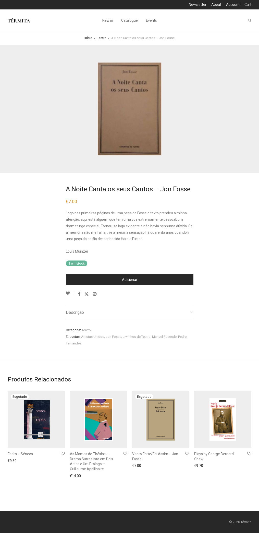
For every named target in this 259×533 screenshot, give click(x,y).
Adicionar (129, 280)
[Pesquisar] (249, 20)
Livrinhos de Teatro (137, 337)
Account (233, 4)
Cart (247, 4)
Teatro (101, 38)
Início (88, 38)
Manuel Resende (164, 337)
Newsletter (197, 4)
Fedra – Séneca (20, 454)
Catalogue (129, 20)
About (216, 4)
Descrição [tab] (75, 312)
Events (151, 20)
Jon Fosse (113, 337)
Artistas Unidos (92, 337)
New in (107, 20)
